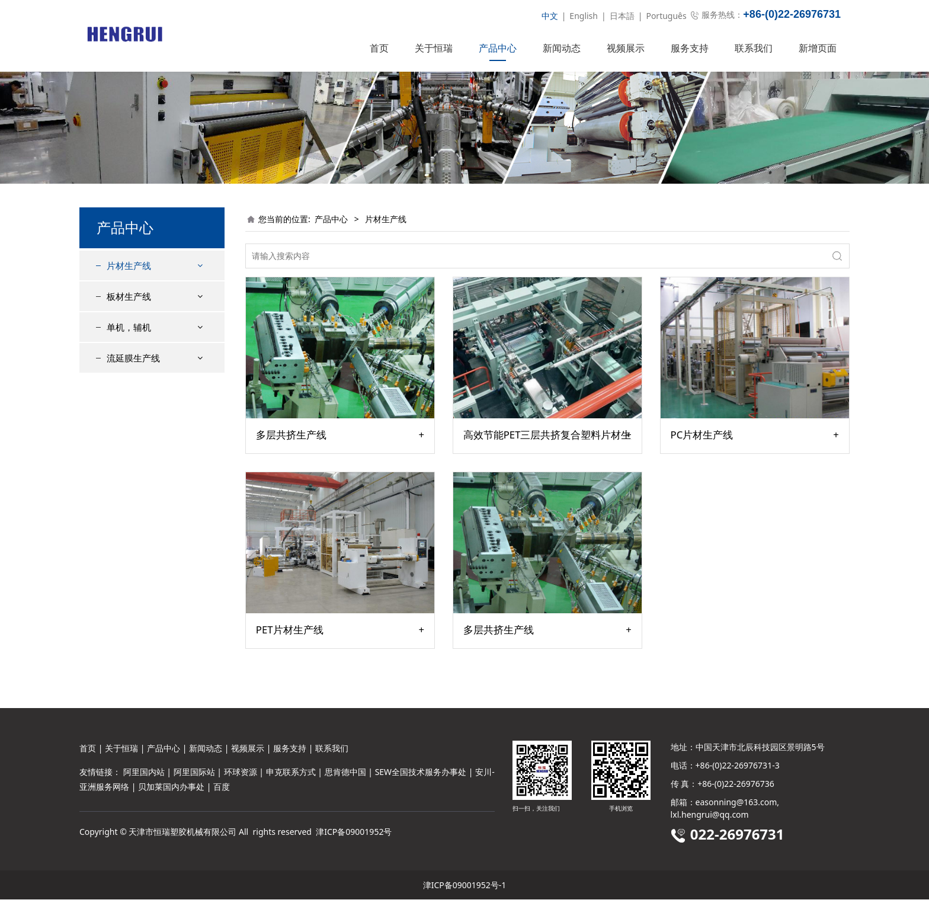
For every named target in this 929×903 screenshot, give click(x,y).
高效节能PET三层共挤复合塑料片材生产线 (547, 456)
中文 (550, 15)
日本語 (622, 15)
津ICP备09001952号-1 (465, 888)
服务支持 (690, 48)
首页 (379, 48)
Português (666, 15)
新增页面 (818, 48)
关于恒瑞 (434, 48)
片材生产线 (129, 287)
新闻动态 (562, 48)
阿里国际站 (194, 775)
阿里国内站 (144, 775)
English (583, 15)
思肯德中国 (345, 775)
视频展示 (626, 48)
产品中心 (498, 48)
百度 (221, 790)
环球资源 (240, 775)
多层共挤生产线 (291, 456)
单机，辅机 (129, 348)
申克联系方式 (291, 775)
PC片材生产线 (702, 456)
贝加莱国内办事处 (171, 790)
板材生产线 (129, 318)
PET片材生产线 (289, 651)
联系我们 (754, 48)
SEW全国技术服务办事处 (421, 775)
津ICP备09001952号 (354, 835)
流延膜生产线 (133, 379)
